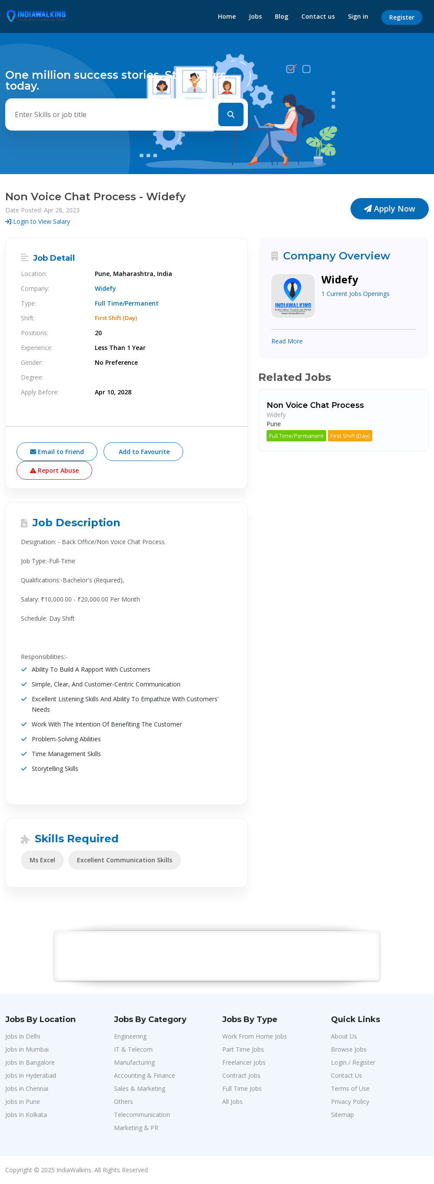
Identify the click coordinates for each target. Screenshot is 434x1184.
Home (227, 16)
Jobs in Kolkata (26, 1114)
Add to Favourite (143, 451)
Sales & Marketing (139, 1088)
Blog (281, 16)
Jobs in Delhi (22, 1036)
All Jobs (232, 1101)
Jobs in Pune (22, 1101)
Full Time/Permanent (296, 436)
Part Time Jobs (243, 1049)
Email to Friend (57, 451)
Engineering (130, 1036)
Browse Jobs (349, 1049)
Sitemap (342, 1114)
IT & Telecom (133, 1049)
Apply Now (389, 208)
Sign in (358, 16)
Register (401, 17)
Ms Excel (42, 860)
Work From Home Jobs (254, 1036)
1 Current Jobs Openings (355, 293)
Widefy (105, 289)
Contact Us (346, 1075)
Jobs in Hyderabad (30, 1075)
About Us (344, 1036)
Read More (287, 341)
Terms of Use (350, 1088)
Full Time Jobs (242, 1088)
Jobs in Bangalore (30, 1062)
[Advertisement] (217, 955)
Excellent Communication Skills (124, 860)
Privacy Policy (350, 1101)
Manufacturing (134, 1062)
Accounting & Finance (144, 1075)
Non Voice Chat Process (315, 405)
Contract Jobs (241, 1075)
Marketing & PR (136, 1127)
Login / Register (353, 1062)
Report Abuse (54, 470)
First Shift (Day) (350, 436)
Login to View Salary (37, 221)
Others (123, 1101)
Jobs (255, 16)
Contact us (318, 16)
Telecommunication (142, 1114)
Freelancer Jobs (244, 1062)
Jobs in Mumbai (27, 1049)
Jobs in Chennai (26, 1088)
